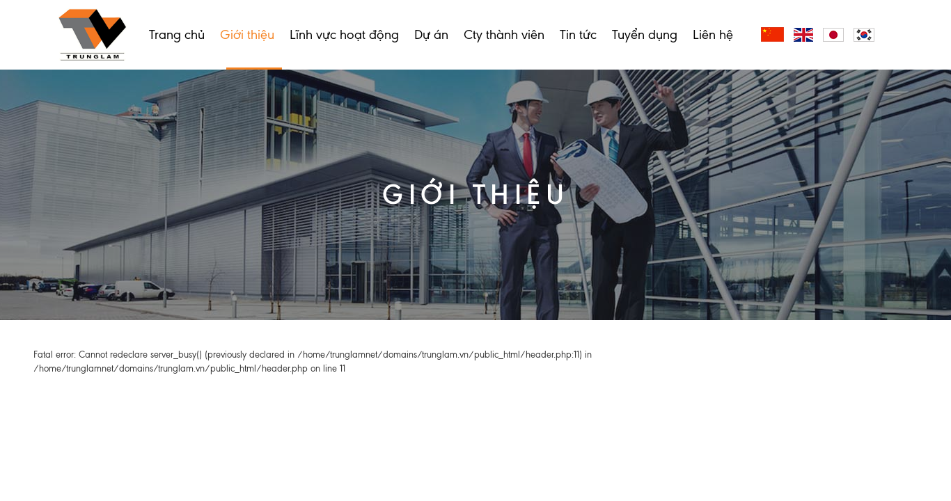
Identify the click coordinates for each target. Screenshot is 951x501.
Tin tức (578, 34)
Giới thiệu (247, 34)
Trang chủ (177, 34)
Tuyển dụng (644, 34)
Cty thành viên (504, 34)
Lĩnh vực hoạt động (344, 34)
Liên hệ (713, 34)
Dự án (431, 34)
